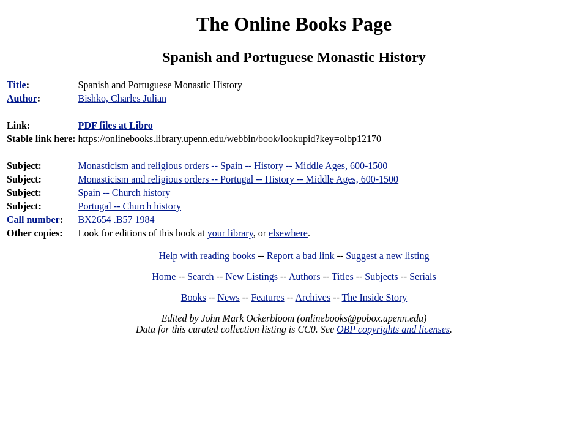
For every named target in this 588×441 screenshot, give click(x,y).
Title (16, 85)
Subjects (381, 276)
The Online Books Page (294, 24)
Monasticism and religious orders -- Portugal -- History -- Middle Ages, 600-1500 (238, 179)
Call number (33, 219)
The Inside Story (375, 297)
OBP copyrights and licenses (393, 329)
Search (200, 276)
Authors (305, 276)
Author (22, 98)
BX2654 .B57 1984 (116, 219)
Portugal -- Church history (129, 206)
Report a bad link (301, 256)
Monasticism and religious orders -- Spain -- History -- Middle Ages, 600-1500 (233, 165)
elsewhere (288, 233)
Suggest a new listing (387, 256)
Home (164, 276)
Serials (422, 276)
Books (193, 297)
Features (267, 297)
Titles (343, 276)
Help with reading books (206, 256)
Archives (312, 297)
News (228, 297)
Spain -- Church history (124, 192)
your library (230, 233)
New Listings (251, 276)
